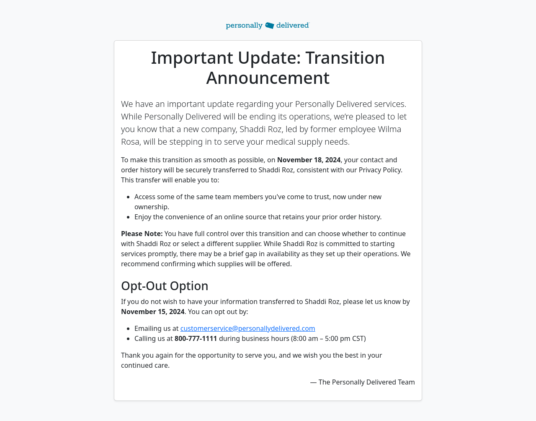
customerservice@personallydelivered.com (247, 328)
